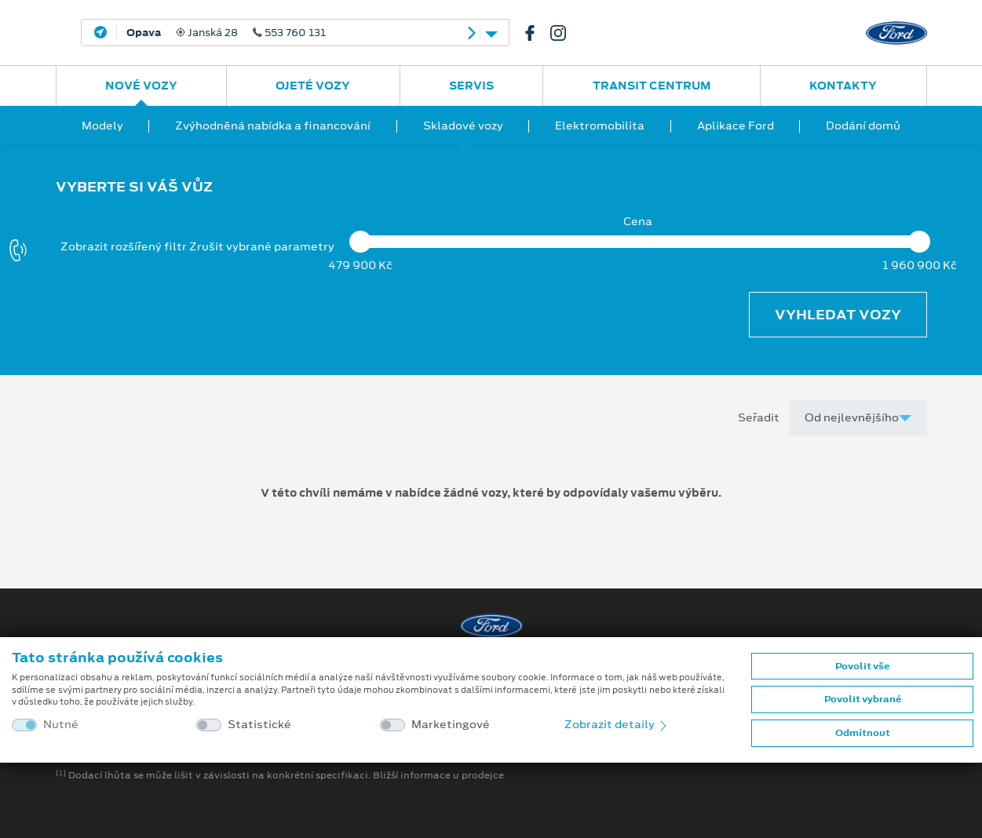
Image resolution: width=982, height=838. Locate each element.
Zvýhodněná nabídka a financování (273, 125)
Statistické (259, 724)
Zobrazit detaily (617, 724)
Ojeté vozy (313, 85)
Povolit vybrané (862, 699)
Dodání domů (863, 125)
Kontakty (843, 85)
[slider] (361, 242)
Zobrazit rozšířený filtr (123, 246)
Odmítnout (862, 733)
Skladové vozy (463, 125)
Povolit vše (862, 666)
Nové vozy (141, 85)
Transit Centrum (652, 85)
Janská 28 (226, 33)
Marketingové (450, 724)
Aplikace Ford (735, 125)
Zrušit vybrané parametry (261, 246)
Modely (102, 125)
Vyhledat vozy (838, 314)
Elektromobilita (599, 125)
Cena (637, 221)
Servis (471, 85)
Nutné (60, 724)
